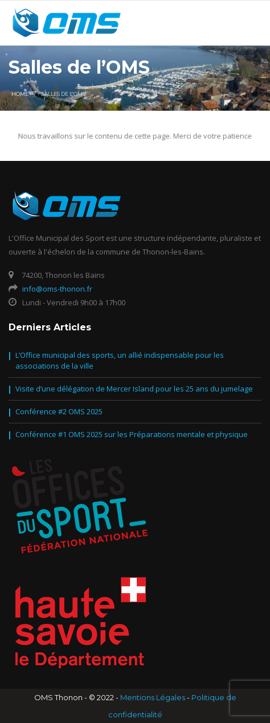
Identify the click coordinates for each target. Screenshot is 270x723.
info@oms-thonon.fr (57, 289)
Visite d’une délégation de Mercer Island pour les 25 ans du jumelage (134, 388)
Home (19, 94)
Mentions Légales (152, 697)
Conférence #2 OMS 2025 (59, 411)
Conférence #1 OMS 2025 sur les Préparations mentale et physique (131, 434)
